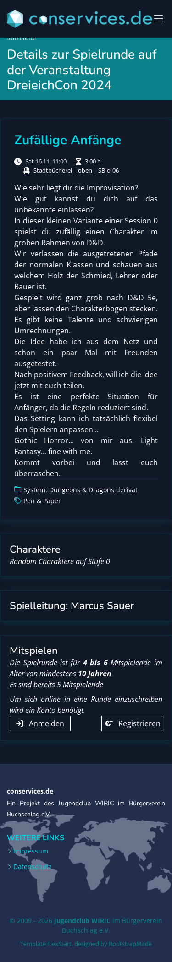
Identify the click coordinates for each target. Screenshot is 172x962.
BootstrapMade (130, 944)
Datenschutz (32, 867)
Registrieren (133, 723)
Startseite (21, 37)
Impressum (30, 851)
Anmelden (40, 723)
